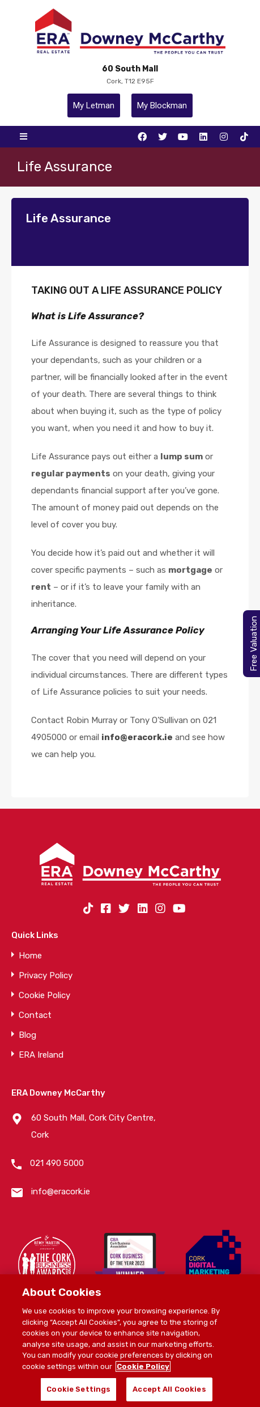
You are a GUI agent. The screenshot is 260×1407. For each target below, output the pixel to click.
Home (30, 956)
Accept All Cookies (169, 1389)
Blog (27, 1035)
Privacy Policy (46, 975)
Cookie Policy (44, 995)
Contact (35, 1015)
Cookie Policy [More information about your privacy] (143, 1366)
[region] (130, 1340)
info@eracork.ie (60, 1191)
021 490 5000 (57, 1163)
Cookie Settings (78, 1389)
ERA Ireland (41, 1055)
